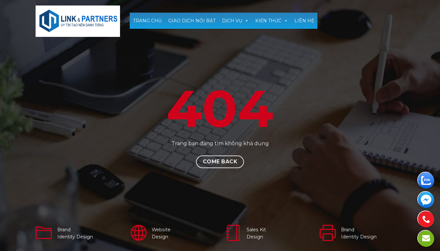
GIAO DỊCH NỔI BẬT (191, 21)
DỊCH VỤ (235, 21)
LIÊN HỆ (304, 21)
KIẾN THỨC (271, 21)
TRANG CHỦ (147, 21)
